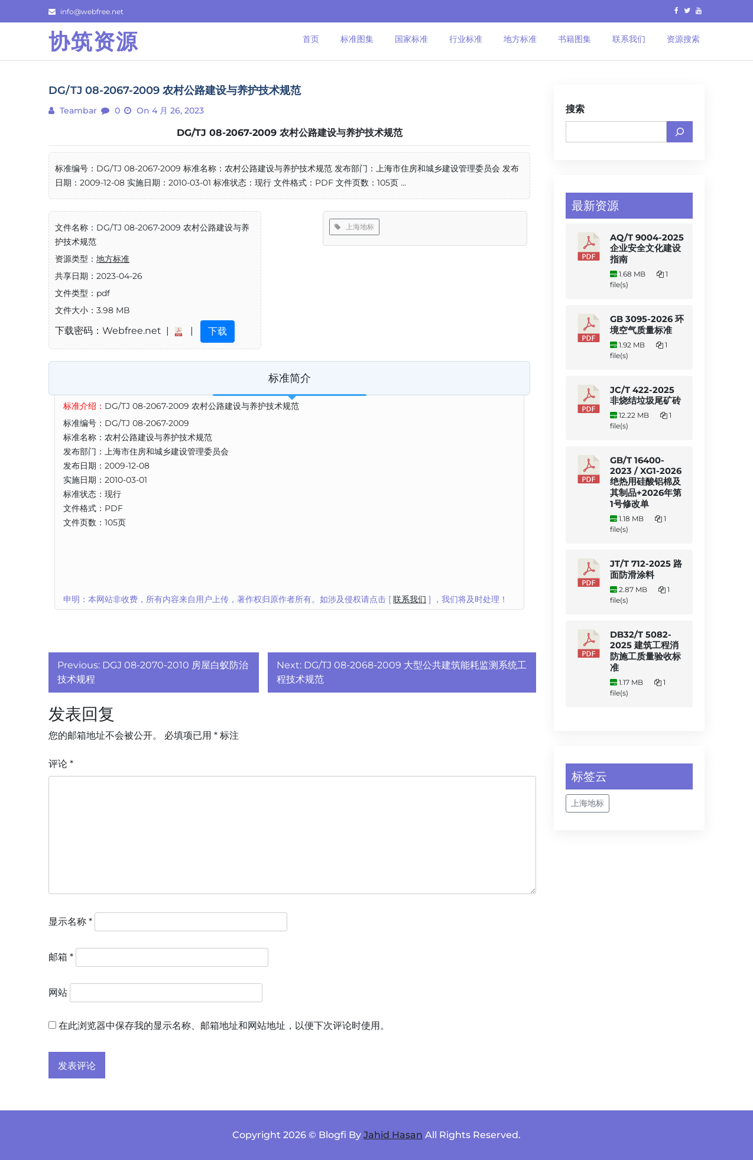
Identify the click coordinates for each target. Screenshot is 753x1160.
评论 (60, 763)
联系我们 (409, 599)
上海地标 (354, 226)
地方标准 (112, 259)
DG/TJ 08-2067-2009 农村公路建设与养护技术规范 (290, 132)
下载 (217, 331)
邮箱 (60, 957)
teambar (77, 110)
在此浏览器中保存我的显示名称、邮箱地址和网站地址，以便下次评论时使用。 (224, 1025)
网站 (57, 992)
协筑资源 (93, 41)
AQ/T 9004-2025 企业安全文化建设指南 (647, 248)
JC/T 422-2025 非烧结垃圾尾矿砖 (645, 395)
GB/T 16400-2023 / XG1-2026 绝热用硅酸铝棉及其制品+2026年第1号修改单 (645, 482)
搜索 (575, 109)
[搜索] (680, 131)
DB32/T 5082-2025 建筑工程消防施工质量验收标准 (645, 651)
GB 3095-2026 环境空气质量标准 (647, 325)
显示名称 (70, 921)
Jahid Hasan (393, 1134)
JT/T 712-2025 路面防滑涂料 (646, 569)
